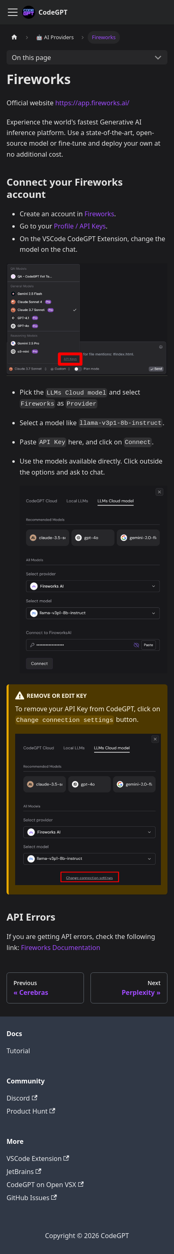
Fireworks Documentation (60, 947)
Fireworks (99, 213)
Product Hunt (31, 1111)
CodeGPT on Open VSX (45, 1184)
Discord (22, 1098)
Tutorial (18, 1050)
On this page (31, 57)
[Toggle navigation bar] (13, 12)
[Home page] (14, 37)
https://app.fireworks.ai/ (92, 102)
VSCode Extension (38, 1158)
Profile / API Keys (80, 226)
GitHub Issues (32, 1197)
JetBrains (24, 1171)
